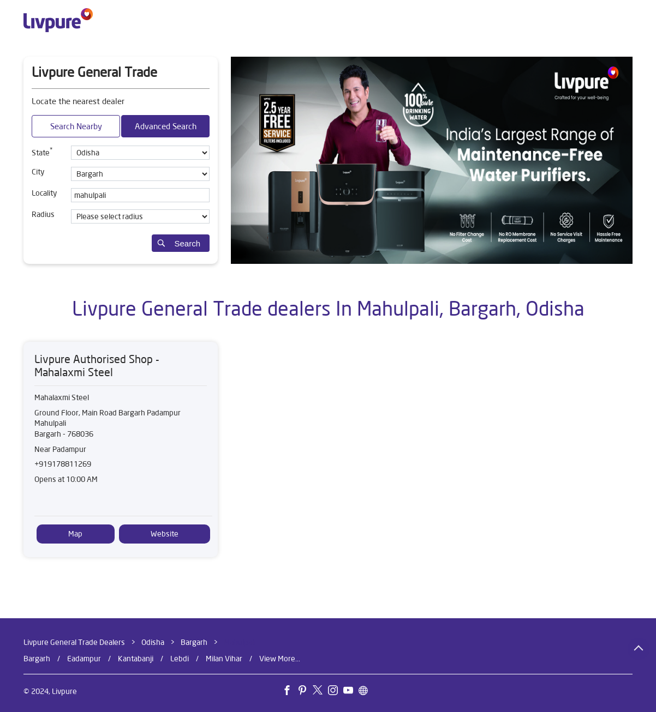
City (38, 172)
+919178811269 (62, 464)
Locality (44, 193)
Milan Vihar (224, 658)
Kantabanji (135, 658)
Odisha (152, 642)
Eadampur (84, 658)
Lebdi (179, 658)
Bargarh (194, 642)
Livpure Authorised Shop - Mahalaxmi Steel (96, 365)
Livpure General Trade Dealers (75, 642)
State (42, 152)
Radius (43, 214)
